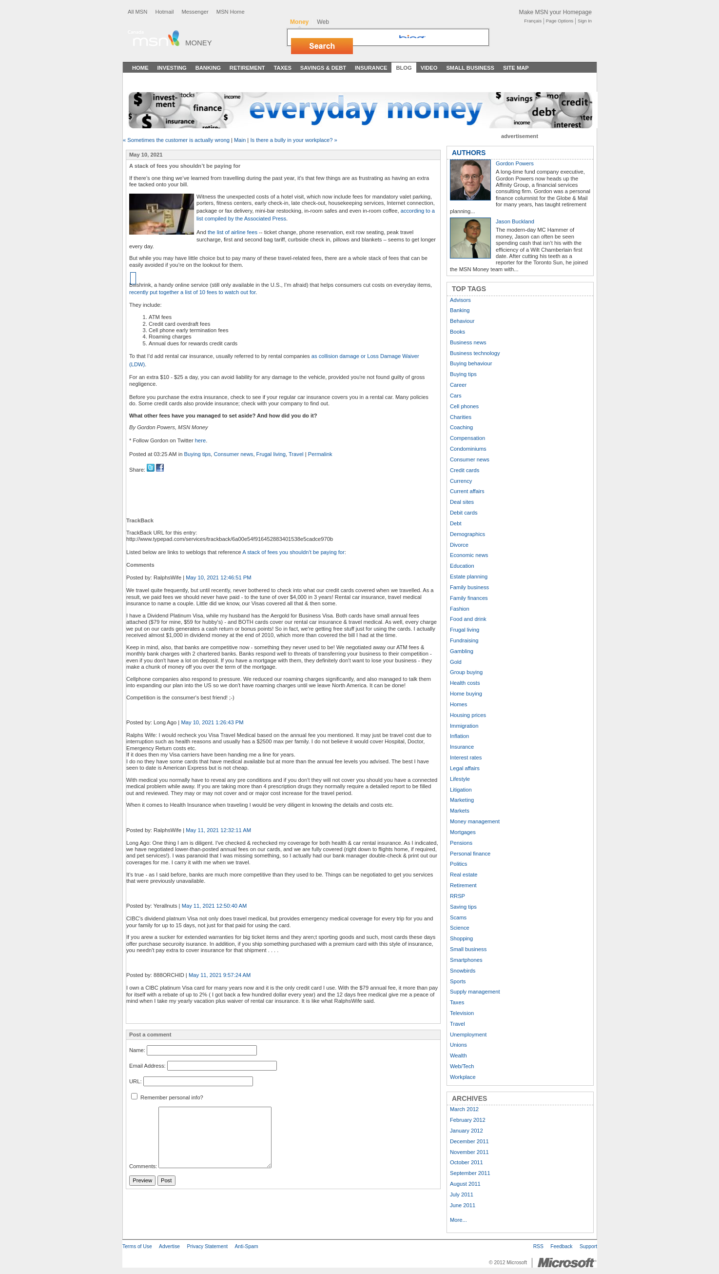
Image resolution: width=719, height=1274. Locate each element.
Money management (475, 821)
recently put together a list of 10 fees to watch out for (192, 292)
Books (457, 332)
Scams (458, 917)
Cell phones (464, 406)
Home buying (466, 694)
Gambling (461, 651)
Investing (172, 68)
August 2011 (465, 1184)
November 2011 (469, 1152)
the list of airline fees (232, 232)
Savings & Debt (323, 68)
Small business (468, 949)
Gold (456, 662)
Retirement (247, 68)
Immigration (464, 726)
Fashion (459, 609)
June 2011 (462, 1205)
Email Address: (147, 1066)
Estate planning (468, 576)
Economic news (469, 555)
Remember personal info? (167, 1097)
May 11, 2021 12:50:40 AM (214, 906)
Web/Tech (462, 1066)
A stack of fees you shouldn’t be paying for (293, 552)
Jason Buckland (515, 221)
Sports (458, 981)
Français (533, 21)
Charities (460, 417)
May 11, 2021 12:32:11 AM (218, 830)
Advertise (169, 1246)
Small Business (470, 68)
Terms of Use (137, 1246)
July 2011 (461, 1194)
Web (323, 22)
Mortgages (463, 832)
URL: (135, 1081)
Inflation (459, 736)
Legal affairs (465, 768)
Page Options (559, 21)
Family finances (469, 598)
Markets (459, 811)
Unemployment (468, 1034)
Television (462, 1013)
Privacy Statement (207, 1246)
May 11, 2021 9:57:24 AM (220, 975)
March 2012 (464, 1109)
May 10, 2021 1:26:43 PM (212, 722)
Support (588, 1246)
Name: (137, 1051)
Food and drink (468, 619)
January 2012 (466, 1131)
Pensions (461, 843)
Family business (469, 587)
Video (429, 68)
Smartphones (466, 960)
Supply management (475, 992)
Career (458, 385)
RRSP (457, 896)
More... (458, 1220)
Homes (458, 704)
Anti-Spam (246, 1246)
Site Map (516, 68)
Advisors (460, 300)
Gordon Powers (515, 163)
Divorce (459, 545)
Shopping (461, 938)
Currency (461, 481)
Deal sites (462, 502)
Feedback (561, 1246)
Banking (208, 68)
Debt (456, 523)
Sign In (585, 21)
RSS (538, 1246)
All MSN (137, 12)
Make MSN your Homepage (555, 12)
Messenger (194, 12)
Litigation (461, 790)
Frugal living (271, 454)
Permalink (320, 454)
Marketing (462, 800)
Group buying (466, 672)
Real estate (464, 874)
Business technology (475, 353)
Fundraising (464, 640)
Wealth (458, 1055)
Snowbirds (462, 971)
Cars (456, 395)
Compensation (467, 438)
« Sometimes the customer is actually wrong (176, 140)
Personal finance (470, 853)
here (200, 440)
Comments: (143, 1166)
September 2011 (470, 1173)
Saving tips (463, 907)
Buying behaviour (471, 363)
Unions (458, 1045)
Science (459, 928)
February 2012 (468, 1120)
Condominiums (468, 449)
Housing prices (468, 715)
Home (140, 68)
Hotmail (164, 12)
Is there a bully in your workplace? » (293, 140)
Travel (296, 454)
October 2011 (466, 1162)
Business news (468, 342)
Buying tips (197, 454)
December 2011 (469, 1141)
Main (240, 140)
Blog (403, 68)
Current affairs (467, 491)
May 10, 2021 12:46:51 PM (218, 577)
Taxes (282, 68)
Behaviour (462, 321)
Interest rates (466, 757)
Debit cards (464, 513)
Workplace (463, 1077)
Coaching (461, 427)
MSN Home (230, 12)
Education (462, 566)
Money (198, 43)
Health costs (465, 683)
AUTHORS (469, 153)
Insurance (371, 68)
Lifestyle (460, 779)
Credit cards (464, 470)
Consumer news (233, 454)
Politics (458, 864)
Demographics (467, 534)
